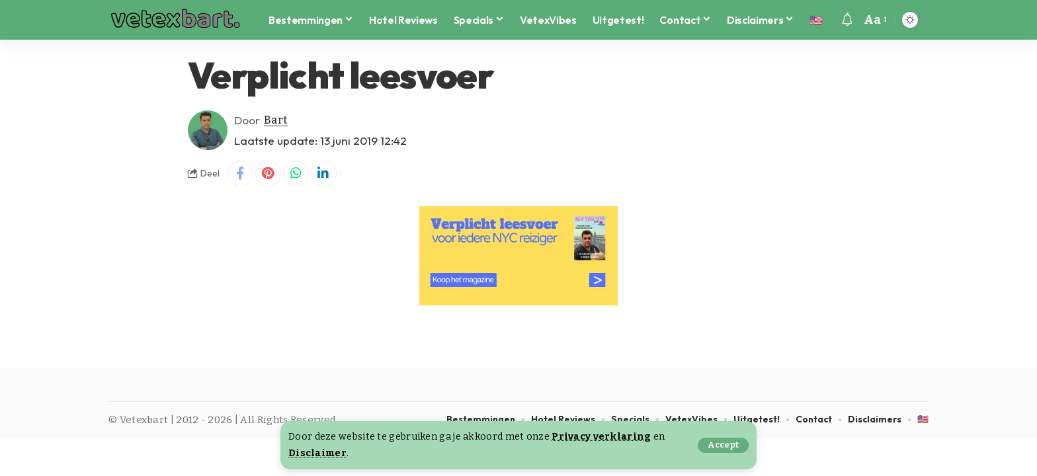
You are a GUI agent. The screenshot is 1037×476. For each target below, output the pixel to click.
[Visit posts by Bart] (208, 130)
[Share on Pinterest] (269, 174)
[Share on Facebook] (241, 174)
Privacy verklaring (601, 436)
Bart (276, 120)
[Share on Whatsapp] (297, 174)
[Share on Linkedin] (326, 174)
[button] (722, 445)
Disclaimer (317, 453)
